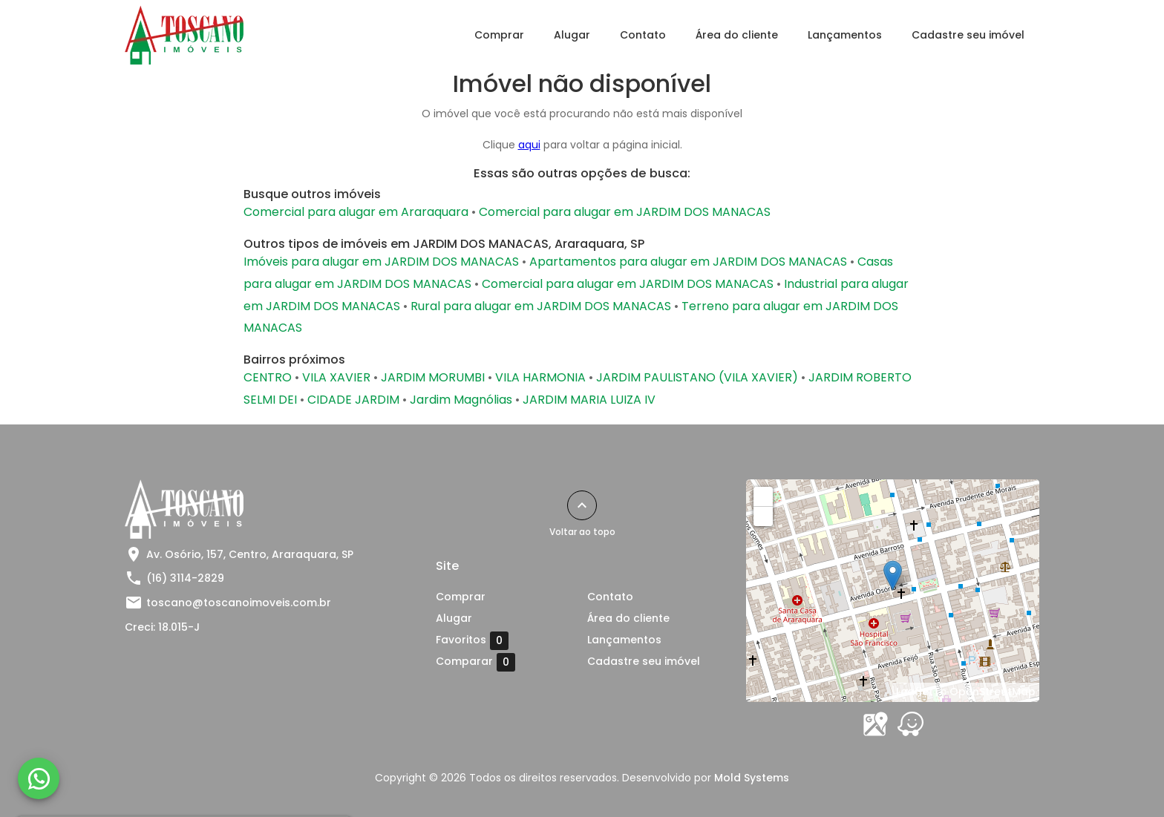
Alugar (572, 34)
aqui (529, 144)
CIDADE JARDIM (353, 399)
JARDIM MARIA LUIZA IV (589, 399)
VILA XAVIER (336, 377)
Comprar (499, 34)
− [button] (764, 515)
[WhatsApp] (38, 778)
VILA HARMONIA (540, 377)
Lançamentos (845, 34)
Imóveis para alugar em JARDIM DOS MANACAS (381, 261)
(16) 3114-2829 (185, 578)
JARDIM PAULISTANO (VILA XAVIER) (697, 377)
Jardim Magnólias (461, 399)
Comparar (475, 662)
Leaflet (914, 691)
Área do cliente (737, 34)
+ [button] (763, 495)
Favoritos (472, 640)
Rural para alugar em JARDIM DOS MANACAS (541, 306)
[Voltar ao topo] (582, 505)
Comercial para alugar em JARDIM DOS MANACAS (625, 211)
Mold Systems (751, 777)
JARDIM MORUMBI (433, 377)
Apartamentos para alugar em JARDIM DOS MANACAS (688, 261)
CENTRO (267, 377)
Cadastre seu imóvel (968, 34)
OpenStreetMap (992, 691)
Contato (643, 34)
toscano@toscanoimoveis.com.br (238, 602)
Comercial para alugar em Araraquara (355, 211)
